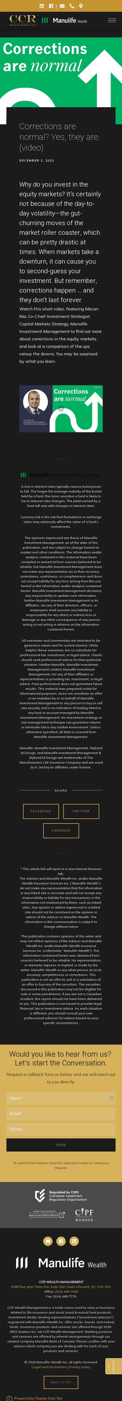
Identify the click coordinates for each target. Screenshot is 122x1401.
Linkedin (61, 830)
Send (61, 1145)
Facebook (41, 811)
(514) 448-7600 (66, 1292)
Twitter (81, 811)
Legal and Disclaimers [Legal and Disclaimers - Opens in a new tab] (49, 1367)
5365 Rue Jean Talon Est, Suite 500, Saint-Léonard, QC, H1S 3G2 (61, 1287)
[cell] (61, 1241)
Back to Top (61, 1382)
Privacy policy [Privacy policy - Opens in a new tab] (79, 1367)
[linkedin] (74, 1241)
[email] (48, 1241)
